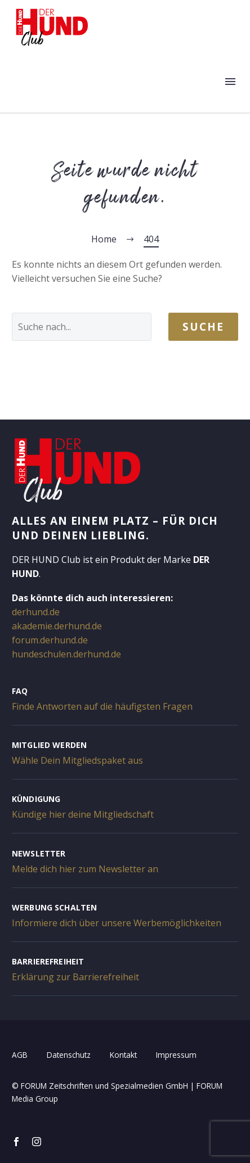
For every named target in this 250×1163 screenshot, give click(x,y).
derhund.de (36, 612)
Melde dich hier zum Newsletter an (85, 869)
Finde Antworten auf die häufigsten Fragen (102, 706)
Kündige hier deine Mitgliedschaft (83, 814)
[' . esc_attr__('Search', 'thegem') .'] (81, 327)
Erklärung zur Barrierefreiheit (75, 977)
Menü (230, 81)
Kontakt (123, 1054)
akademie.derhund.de (57, 626)
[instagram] (36, 1141)
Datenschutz (69, 1054)
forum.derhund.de (50, 640)
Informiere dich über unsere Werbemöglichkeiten (116, 923)
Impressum (176, 1054)
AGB (20, 1054)
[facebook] (16, 1141)
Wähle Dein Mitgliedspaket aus (77, 760)
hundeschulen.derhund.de (66, 654)
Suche (203, 326)
